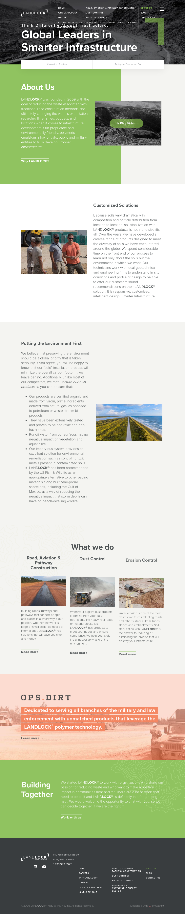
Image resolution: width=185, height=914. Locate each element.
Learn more (30, 757)
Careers (84, 873)
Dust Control (94, 13)
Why (35, 163)
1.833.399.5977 (60, 864)
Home (61, 8)
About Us (146, 8)
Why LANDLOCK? (67, 13)
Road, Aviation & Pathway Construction (111, 8)
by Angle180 (156, 905)
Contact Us (148, 17)
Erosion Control (123, 880)
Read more (30, 670)
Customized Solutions (57, 64)
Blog (144, 13)
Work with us (71, 836)
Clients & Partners (90, 887)
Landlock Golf (88, 892)
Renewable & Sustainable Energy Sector (124, 888)
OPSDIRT (84, 882)
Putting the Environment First (128, 64)
